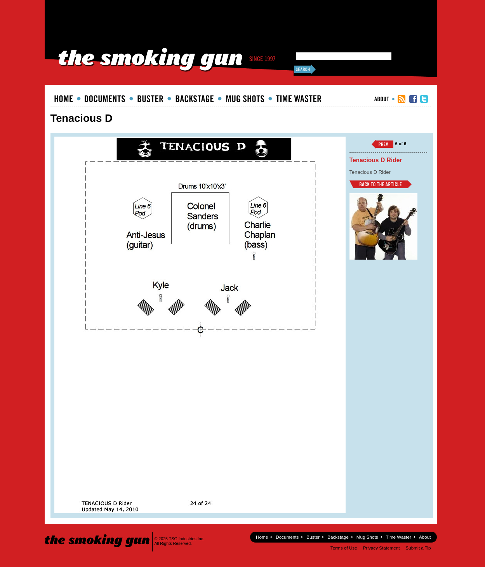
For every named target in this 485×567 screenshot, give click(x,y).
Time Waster (298, 98)
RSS (401, 99)
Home (63, 98)
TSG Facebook (413, 99)
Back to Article (380, 184)
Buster (150, 98)
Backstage (194, 98)
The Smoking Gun (98, 534)
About (381, 99)
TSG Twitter (424, 99)
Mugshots (245, 98)
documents (105, 98)
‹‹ (382, 144)
